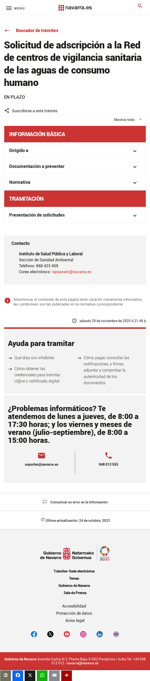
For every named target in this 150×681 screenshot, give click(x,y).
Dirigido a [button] (73, 150)
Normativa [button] (73, 182)
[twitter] (50, 634)
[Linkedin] (100, 634)
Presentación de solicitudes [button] (73, 215)
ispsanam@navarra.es (71, 271)
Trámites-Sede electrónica (74, 571)
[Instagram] (83, 634)
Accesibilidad (74, 606)
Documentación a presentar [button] (73, 166)
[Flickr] (116, 634)
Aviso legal (75, 620)
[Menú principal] (15, 8)
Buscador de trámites (31, 30)
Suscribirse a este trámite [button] (30, 111)
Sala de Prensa (75, 592)
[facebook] (34, 634)
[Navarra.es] (75, 5)
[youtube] (67, 634)
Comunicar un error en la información (75, 502)
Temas (74, 578)
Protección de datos (74, 613)
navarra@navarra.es (83, 663)
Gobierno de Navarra (74, 585)
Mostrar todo (124, 119)
